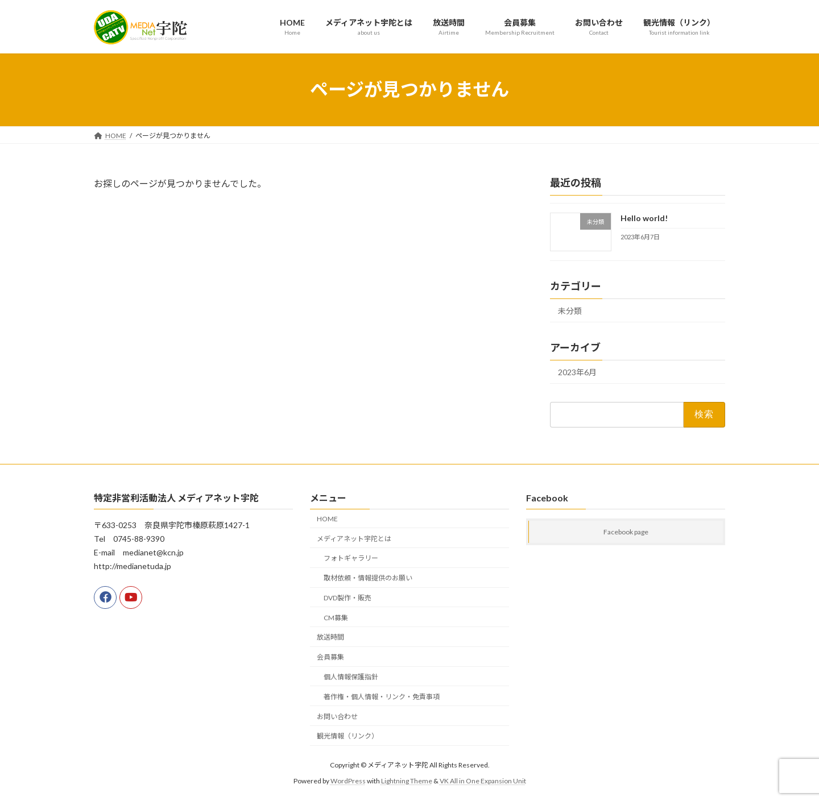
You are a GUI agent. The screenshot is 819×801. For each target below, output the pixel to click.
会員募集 (330, 657)
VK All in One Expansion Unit (483, 781)
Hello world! (644, 218)
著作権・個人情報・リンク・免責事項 (382, 696)
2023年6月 (577, 372)
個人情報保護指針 (351, 677)
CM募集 (336, 617)
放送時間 (330, 637)
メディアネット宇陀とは (354, 538)
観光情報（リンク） (347, 736)
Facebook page (625, 532)
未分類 (570, 311)
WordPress (348, 781)
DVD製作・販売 (347, 598)
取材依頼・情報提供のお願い (368, 578)
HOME (327, 518)
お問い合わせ (337, 716)
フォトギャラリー (351, 558)
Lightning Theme (406, 781)
